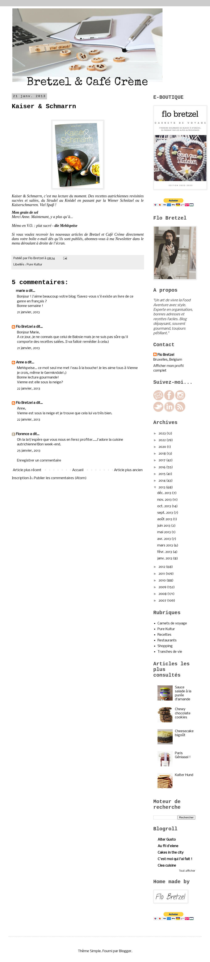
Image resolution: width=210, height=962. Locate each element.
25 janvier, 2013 (28, 451)
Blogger (125, 951)
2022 (163, 440)
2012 (162, 567)
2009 (163, 587)
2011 (162, 574)
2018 (163, 454)
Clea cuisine (167, 866)
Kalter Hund (184, 775)
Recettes (164, 635)
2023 (163, 434)
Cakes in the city (171, 853)
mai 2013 (164, 532)
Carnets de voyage (172, 623)
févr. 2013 (165, 552)
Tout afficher (187, 871)
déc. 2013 (164, 493)
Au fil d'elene (168, 846)
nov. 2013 (164, 500)
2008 (163, 594)
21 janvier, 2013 (28, 312)
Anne (20, 362)
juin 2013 (164, 526)
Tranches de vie (170, 652)
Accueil (77, 470)
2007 (163, 601)
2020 (163, 447)
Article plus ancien (128, 470)
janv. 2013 (165, 558)
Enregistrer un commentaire (39, 461)
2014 (162, 481)
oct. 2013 (164, 506)
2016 (162, 467)
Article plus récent (27, 470)
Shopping (165, 646)
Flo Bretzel (24, 327)
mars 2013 (165, 545)
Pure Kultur (34, 264)
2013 (162, 487)
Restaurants (167, 640)
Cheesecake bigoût (184, 733)
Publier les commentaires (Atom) (60, 478)
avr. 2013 (164, 539)
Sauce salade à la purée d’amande (183, 693)
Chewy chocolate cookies (182, 713)
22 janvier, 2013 (28, 389)
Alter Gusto (167, 840)
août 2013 (165, 519)
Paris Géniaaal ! (182, 755)
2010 (163, 580)
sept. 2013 (165, 513)
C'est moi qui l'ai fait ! (175, 859)
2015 (162, 474)
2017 (162, 460)
